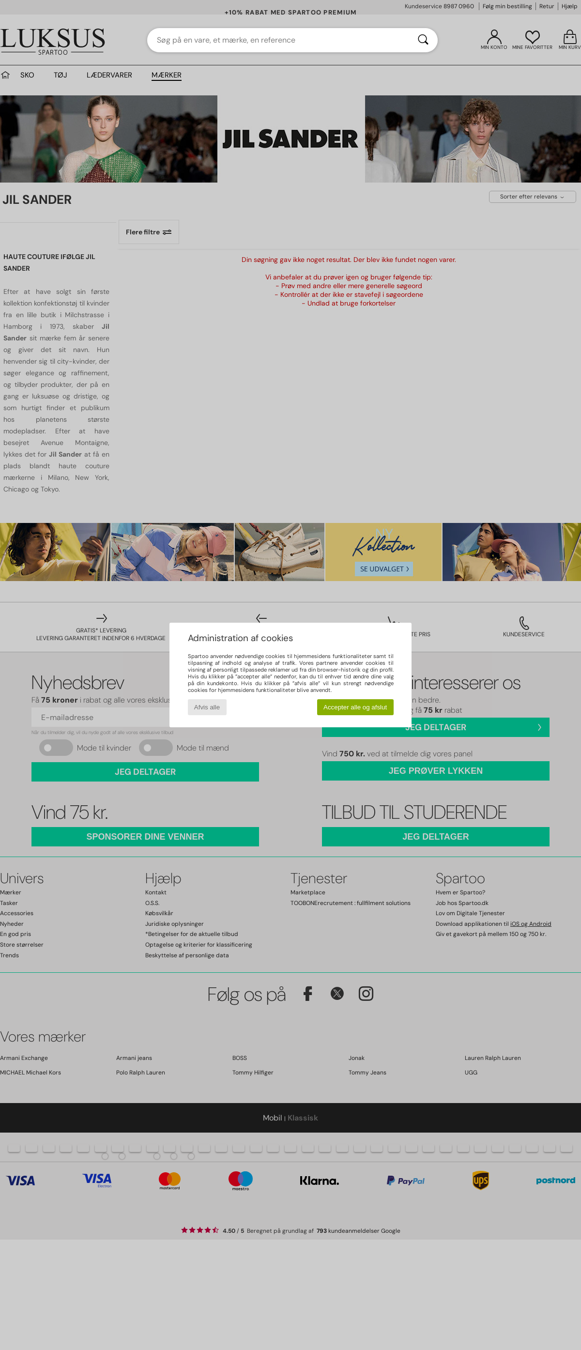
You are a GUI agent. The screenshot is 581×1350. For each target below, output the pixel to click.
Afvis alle (207, 707)
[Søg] (423, 40)
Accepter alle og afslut (355, 707)
